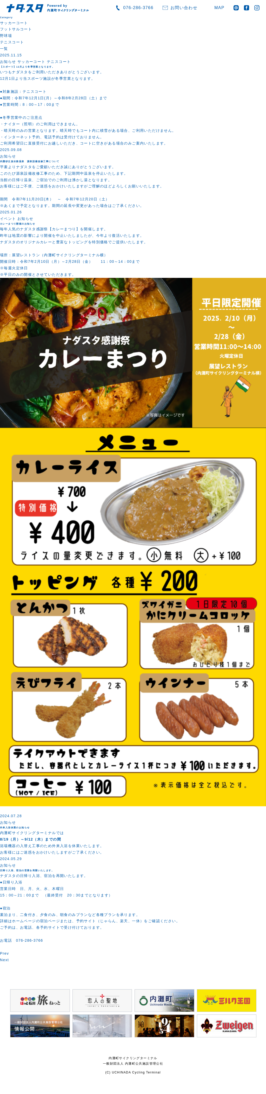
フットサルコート (16, 29)
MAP (219, 7)
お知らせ (8, 156)
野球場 (6, 36)
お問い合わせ (183, 7)
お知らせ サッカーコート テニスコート (35, 62)
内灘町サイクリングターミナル (133, 1058)
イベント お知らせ (17, 219)
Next (4, 960)
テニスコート (12, 42)
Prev (4, 953)
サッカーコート (14, 23)
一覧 (4, 49)
